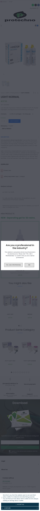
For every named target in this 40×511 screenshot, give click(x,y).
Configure (20, 508)
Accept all (20, 504)
